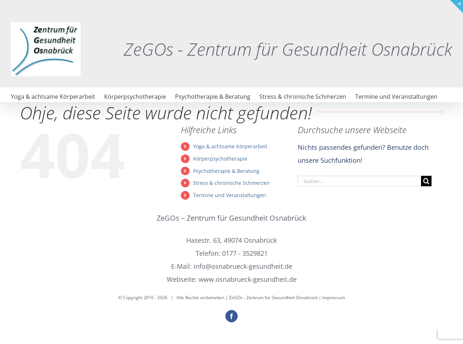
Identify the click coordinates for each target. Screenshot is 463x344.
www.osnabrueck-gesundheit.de (248, 279)
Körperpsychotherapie (220, 158)
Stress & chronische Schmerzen (231, 182)
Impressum (333, 297)
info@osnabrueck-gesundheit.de (243, 266)
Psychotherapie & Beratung (226, 170)
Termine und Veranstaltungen (229, 195)
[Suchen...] (359, 181)
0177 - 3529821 (245, 253)
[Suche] (426, 181)
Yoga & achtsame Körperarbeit (230, 146)
